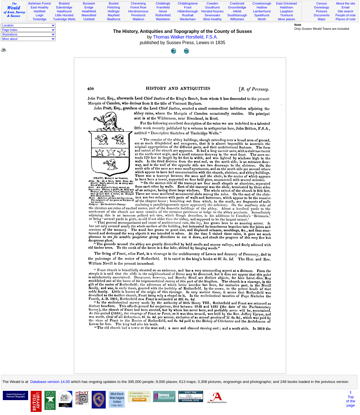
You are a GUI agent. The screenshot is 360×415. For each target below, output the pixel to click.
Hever (163, 11)
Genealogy (321, 7)
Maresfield (89, 15)
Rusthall (187, 15)
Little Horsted (64, 15)
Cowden (212, 3)
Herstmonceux (138, 11)
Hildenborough (187, 11)
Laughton (286, 11)
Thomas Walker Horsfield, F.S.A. (185, 37)
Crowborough (262, 3)
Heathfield (89, 11)
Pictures (321, 11)
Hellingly (114, 11)
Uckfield (88, 19)
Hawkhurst (64, 11)
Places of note (345, 19)
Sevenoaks (212, 15)
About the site (345, 3)
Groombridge (237, 7)
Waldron (138, 19)
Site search (346, 11)
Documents (321, 15)
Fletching (113, 7)
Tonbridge (39, 19)
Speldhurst (261, 15)
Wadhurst (113, 19)
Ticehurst (286, 15)
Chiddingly (163, 3)
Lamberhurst (262, 11)
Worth (262, 19)
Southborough (237, 15)
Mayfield (113, 15)
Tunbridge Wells (64, 19)
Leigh (39, 15)
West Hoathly (212, 19)
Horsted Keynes (212, 11)
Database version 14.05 (50, 382)
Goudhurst (212, 7)
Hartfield (39, 11)
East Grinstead (286, 3)
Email (346, 7)
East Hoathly (39, 7)
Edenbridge (64, 7)
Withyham (237, 19)
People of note (346, 15)
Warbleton (163, 19)
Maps (321, 19)
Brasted (64, 3)
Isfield (237, 11)
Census (321, 3)
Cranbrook (237, 3)
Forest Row (138, 7)
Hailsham (286, 7)
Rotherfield (163, 15)
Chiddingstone (188, 3)
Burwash (89, 3)
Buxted (114, 3)
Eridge (88, 7)
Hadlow (261, 7)
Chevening (138, 3)
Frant (188, 7)
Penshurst (138, 15)
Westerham (188, 19)
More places (286, 19)
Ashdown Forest (39, 3)
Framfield (163, 7)
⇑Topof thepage (350, 399)
